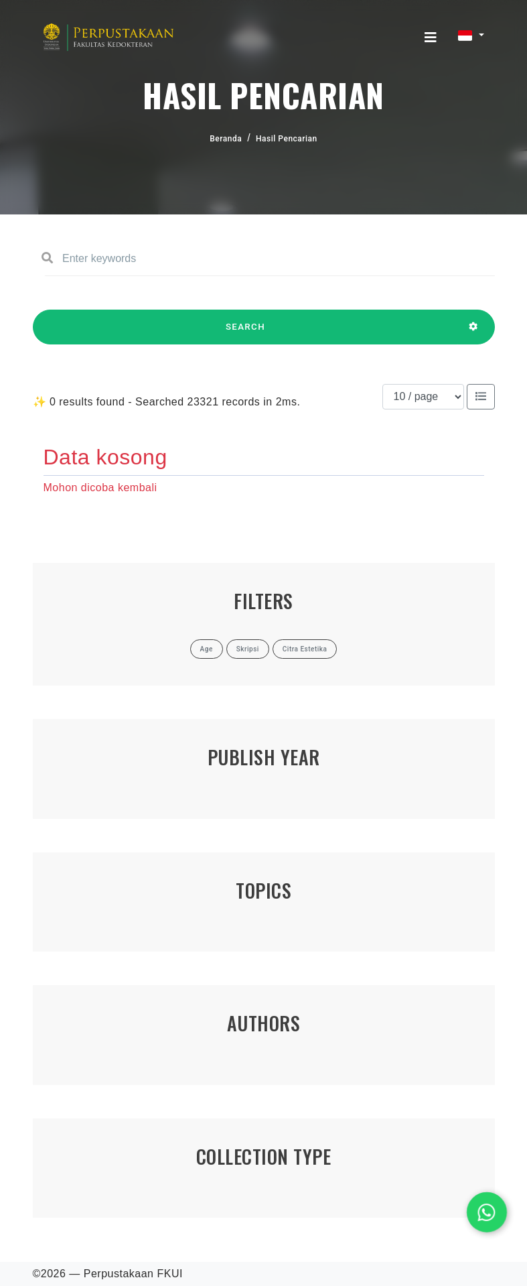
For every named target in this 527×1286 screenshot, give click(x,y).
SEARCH (245, 333)
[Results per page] (423, 396)
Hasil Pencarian (286, 138)
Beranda (226, 138)
